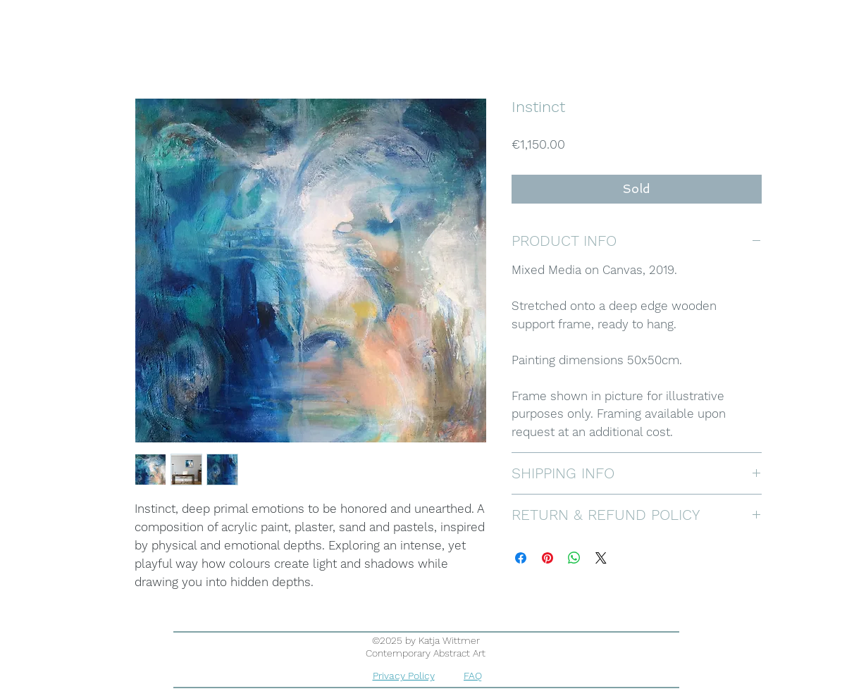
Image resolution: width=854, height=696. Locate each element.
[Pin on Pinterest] (547, 557)
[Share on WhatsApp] (574, 557)
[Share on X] (601, 557)
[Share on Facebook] (520, 557)
